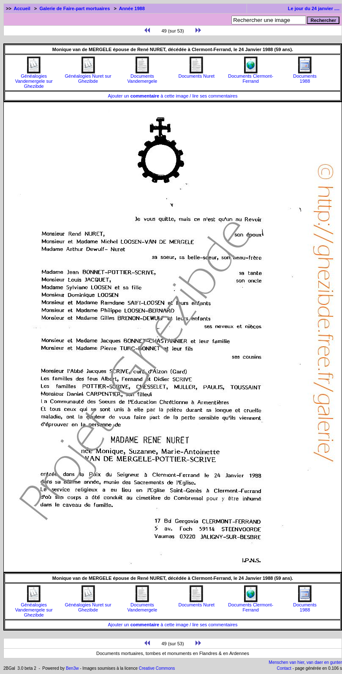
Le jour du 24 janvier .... (313, 8)
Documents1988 (305, 76)
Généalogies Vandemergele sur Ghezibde (34, 79)
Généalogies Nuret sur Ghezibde (88, 76)
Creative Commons (157, 668)
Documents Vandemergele (142, 76)
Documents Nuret (197, 74)
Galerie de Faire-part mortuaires (74, 8)
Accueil (22, 8)
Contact (284, 668)
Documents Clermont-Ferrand (250, 76)
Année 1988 (132, 8)
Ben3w (72, 668)
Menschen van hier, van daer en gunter (305, 662)
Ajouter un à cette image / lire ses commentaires (173, 95)
